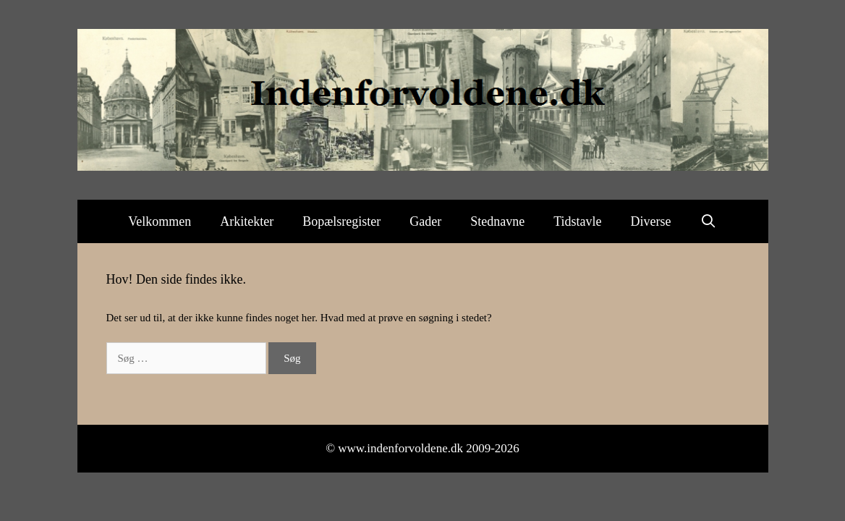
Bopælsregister (341, 221)
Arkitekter (246, 221)
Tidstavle (577, 221)
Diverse (651, 221)
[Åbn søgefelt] (708, 221)
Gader (425, 221)
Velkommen (159, 221)
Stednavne (497, 221)
